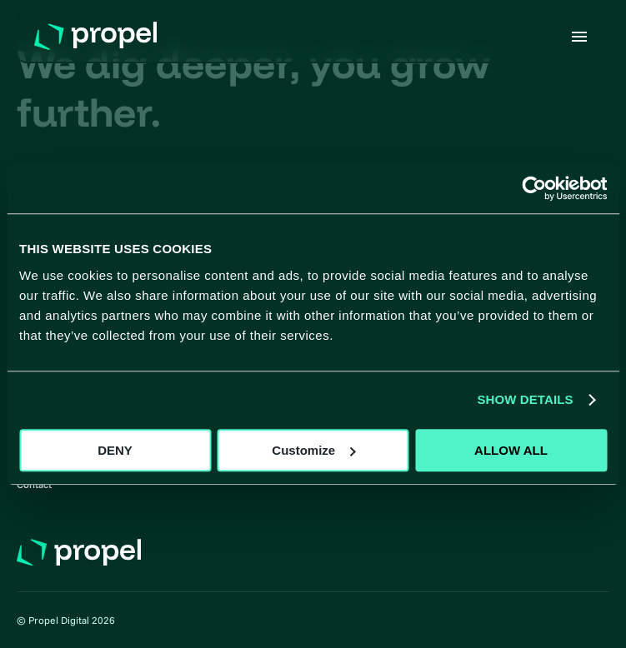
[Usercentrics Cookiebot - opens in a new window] (534, 188)
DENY (115, 450)
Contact (34, 484)
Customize (313, 450)
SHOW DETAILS (525, 399)
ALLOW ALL (511, 450)
